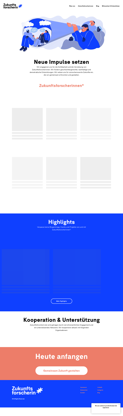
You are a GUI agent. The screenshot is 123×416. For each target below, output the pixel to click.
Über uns (72, 6)
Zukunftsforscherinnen (85, 6)
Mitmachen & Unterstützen (111, 6)
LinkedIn (99, 387)
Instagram (100, 390)
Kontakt (82, 392)
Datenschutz (83, 390)
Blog (97, 6)
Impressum (83, 387)
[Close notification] (119, 404)
